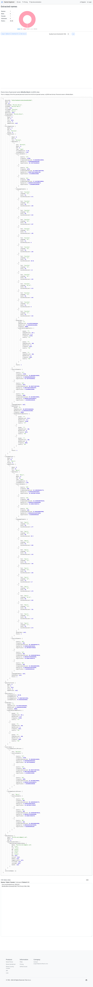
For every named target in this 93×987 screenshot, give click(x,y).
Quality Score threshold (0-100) (57, 34)
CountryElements (20, 153)
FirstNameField (9, 126)
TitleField (8, 115)
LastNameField (9, 456)
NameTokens (15, 141)
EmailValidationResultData (17, 843)
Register (83, 2)
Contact (41, 962)
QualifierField (9, 682)
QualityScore (8, 693)
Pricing (25, 2)
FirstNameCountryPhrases (14, 748)
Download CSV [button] (15, 33)
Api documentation (35, 2)
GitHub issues (23, 966)
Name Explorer (9, 2)
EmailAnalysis (9, 835)
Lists (18, 2)
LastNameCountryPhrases (14, 791)
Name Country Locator (10, 967)
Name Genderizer (11, 964)
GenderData (19, 320)
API (7, 970)
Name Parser (9, 962)
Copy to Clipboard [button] (6, 33)
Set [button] (73, 34)
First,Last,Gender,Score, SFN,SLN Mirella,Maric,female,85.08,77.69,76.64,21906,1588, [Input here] (46, 910)
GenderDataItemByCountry (25, 328)
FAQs (21, 962)
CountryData (8, 747)
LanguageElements (21, 189)
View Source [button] (23, 33)
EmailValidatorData (12, 841)
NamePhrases (10, 134)
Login (89, 2)
